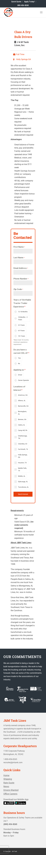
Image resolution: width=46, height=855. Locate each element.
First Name (19, 247)
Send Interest (23, 494)
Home (6, 775)
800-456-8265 (23, 5)
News (6, 786)
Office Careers (10, 793)
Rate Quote (8, 782)
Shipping (7, 779)
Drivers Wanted (10, 790)
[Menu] (41, 12)
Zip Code (18, 289)
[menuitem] (16, 1)
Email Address (20, 268)
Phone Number (21, 279)
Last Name (19, 257)
